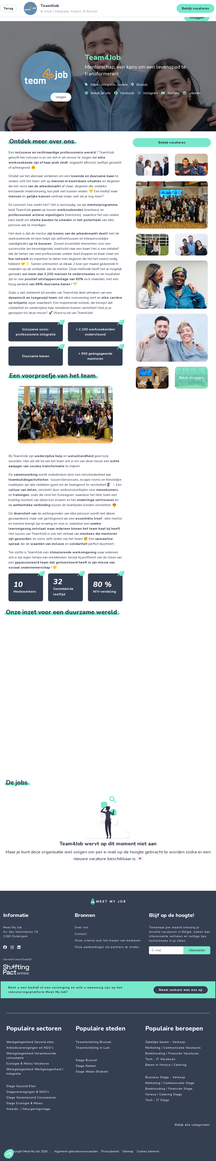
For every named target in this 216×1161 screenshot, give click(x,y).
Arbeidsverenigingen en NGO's (30, 1048)
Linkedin (191, 93)
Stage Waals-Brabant (92, 1072)
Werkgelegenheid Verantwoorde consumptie (31, 1055)
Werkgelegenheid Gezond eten (30, 1042)
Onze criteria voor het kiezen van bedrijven (108, 940)
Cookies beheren (148, 1151)
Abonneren (197, 950)
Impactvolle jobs (52, 14)
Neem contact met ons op (180, 990)
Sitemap (127, 1151)
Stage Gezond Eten (21, 1086)
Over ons (82, 927)
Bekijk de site (98, 93)
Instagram (148, 93)
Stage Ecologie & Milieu (24, 1103)
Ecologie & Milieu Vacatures (27, 1064)
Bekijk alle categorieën (192, 1125)
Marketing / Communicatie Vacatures (173, 1048)
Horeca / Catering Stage (163, 1094)
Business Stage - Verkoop (165, 1077)
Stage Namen (86, 1066)
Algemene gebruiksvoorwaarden (76, 1151)
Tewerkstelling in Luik (93, 1048)
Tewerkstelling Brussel (93, 1042)
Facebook (124, 93)
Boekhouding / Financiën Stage (169, 1089)
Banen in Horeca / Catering (165, 1065)
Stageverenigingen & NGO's (27, 1092)
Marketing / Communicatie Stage (169, 1083)
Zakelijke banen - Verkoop (165, 1042)
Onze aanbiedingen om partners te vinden (107, 947)
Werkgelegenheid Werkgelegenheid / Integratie (34, 1071)
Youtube (170, 93)
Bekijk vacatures (171, 142)
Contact (81, 934)
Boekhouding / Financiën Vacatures (172, 1053)
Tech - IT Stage (157, 1100)
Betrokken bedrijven (85, 14)
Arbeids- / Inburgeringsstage (28, 1109)
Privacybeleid (110, 1151)
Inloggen (196, 17)
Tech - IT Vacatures (160, 1059)
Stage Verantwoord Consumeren (31, 1098)
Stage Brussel (86, 1060)
